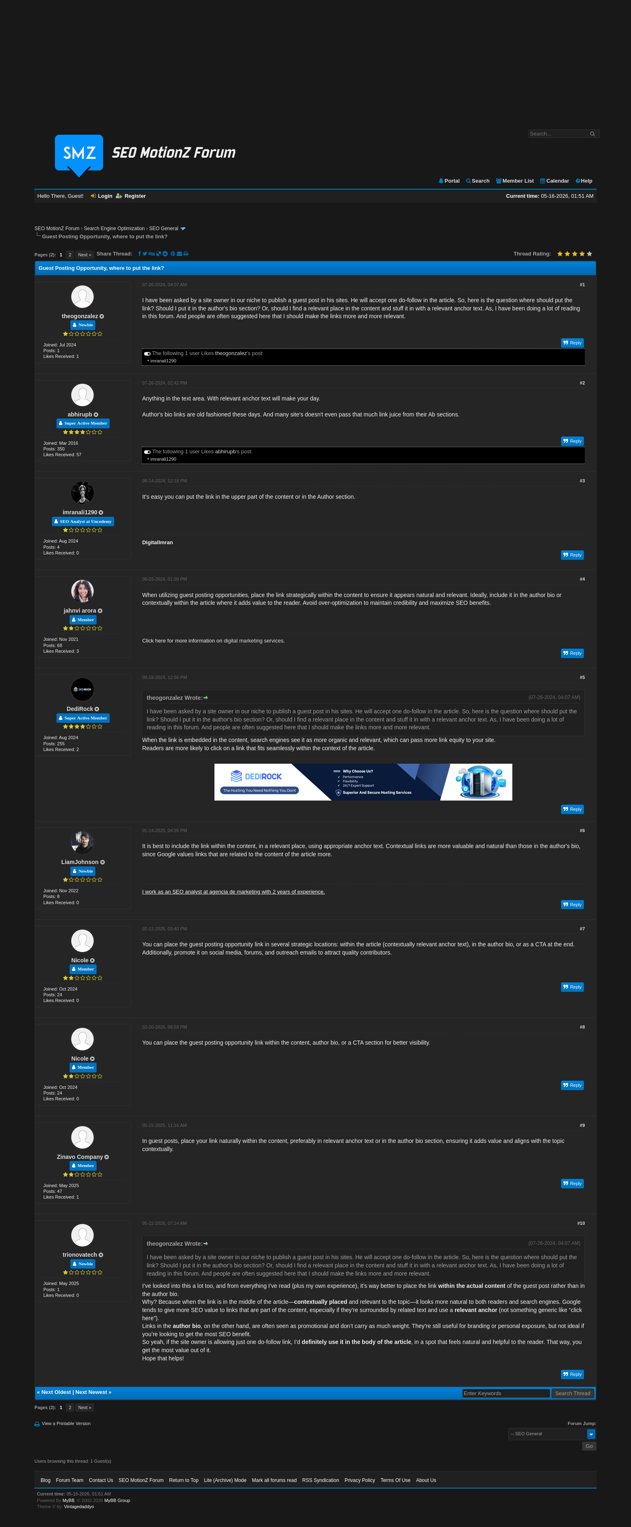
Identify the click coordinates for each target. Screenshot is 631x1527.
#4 (582, 579)
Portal (449, 181)
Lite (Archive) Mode (225, 1480)
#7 (582, 928)
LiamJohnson (80, 862)
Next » (84, 254)
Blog (45, 1480)
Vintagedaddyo (79, 1506)
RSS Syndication (320, 1480)
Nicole (79, 960)
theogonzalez (80, 316)
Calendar (554, 181)
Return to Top (183, 1480)
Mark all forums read (274, 1480)
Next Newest (91, 1392)
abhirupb (80, 414)
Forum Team (69, 1480)
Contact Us (101, 1480)
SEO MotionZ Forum (56, 228)
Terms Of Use (395, 1480)
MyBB (68, 1500)
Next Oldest (56, 1392)
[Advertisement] (315, 60)
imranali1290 (163, 360)
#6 (582, 830)
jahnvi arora (80, 610)
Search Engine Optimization (114, 228)
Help (584, 181)
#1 (582, 284)
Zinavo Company (80, 1157)
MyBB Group (117, 1500)
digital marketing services (254, 641)
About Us (426, 1480)
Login (101, 196)
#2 (582, 382)
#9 (582, 1125)
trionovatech (80, 1254)
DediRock (80, 709)
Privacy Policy (360, 1480)
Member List (514, 181)
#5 (582, 677)
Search (477, 181)
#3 (582, 480)
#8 (582, 1027)
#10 (581, 1223)
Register (131, 196)
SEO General (163, 228)
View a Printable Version (66, 1423)
